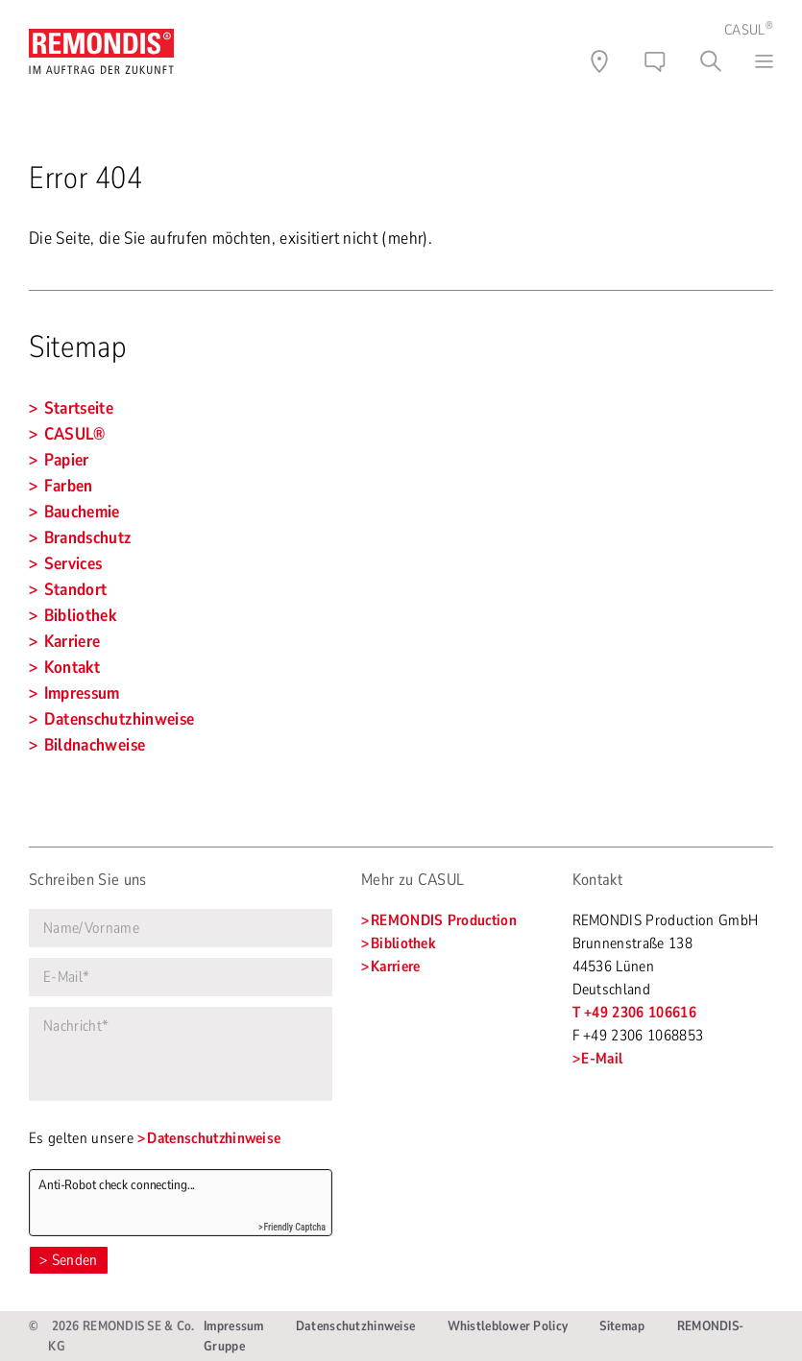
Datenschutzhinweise (213, 1138)
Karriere (396, 966)
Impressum (234, 1326)
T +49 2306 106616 (634, 1012)
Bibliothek (403, 943)
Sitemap (621, 1326)
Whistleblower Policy (508, 1326)
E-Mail (601, 1058)
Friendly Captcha (294, 1227)
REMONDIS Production (444, 920)
